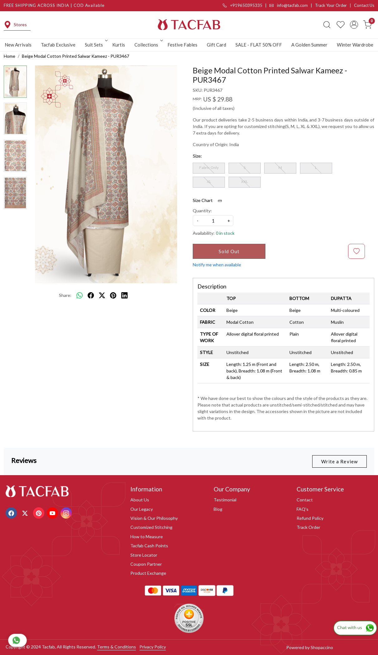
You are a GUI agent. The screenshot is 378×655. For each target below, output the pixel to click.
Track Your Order (331, 5)
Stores (15, 24)
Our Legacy (141, 509)
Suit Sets (96, 44)
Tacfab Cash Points (149, 545)
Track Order (308, 527)
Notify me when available (217, 264)
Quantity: (202, 210)
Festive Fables (182, 44)
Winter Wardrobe (355, 44)
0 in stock (225, 233)
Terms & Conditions (116, 646)
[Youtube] (53, 512)
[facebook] (90, 295)
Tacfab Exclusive (58, 44)
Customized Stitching (151, 527)
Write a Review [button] (339, 461)
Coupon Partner (146, 564)
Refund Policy (310, 518)
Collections (148, 44)
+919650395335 (242, 5)
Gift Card (216, 44)
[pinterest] (113, 295)
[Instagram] (67, 512)
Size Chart (209, 200)
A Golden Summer (309, 44)
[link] (327, 24)
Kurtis (118, 44)
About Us (139, 499)
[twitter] (102, 295)
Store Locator (143, 555)
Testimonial (225, 499)
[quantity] (213, 220)
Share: (65, 295)
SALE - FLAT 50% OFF (258, 44)
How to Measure (146, 536)
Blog (218, 509)
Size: (197, 156)
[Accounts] (354, 25)
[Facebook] (12, 512)
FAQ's (302, 509)
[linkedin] (124, 295)
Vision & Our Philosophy (154, 518)
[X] (25, 512)
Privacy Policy (152, 646)
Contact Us (364, 5)
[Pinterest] (39, 512)
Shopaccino (322, 647)
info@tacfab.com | (292, 5)
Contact (305, 499)
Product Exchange (148, 573)
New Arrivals (18, 44)
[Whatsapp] (79, 295)
